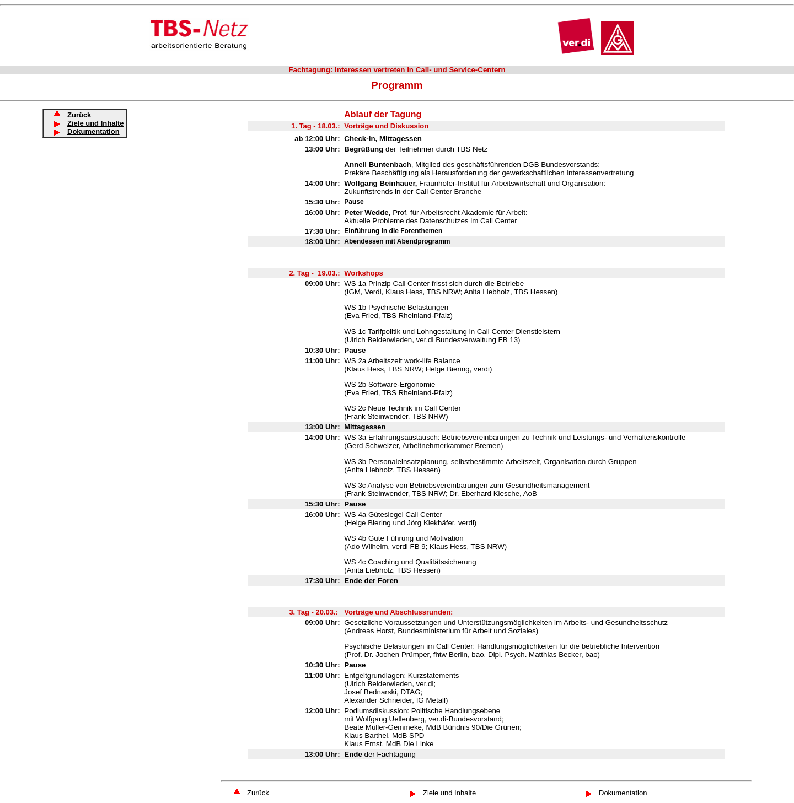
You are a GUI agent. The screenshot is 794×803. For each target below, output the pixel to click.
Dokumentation (93, 131)
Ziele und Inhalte (449, 793)
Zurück (258, 793)
